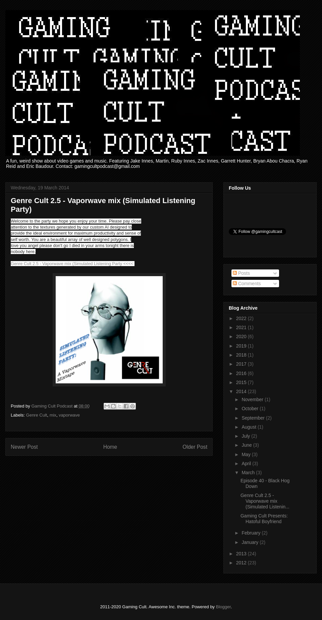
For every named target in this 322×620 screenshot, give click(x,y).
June (247, 445)
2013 (242, 553)
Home (110, 447)
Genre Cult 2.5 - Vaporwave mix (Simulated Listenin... (264, 501)
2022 (242, 318)
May (246, 454)
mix (53, 415)
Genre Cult (36, 415)
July (246, 436)
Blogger (223, 606)
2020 (242, 336)
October (250, 408)
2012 (242, 562)
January (250, 542)
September (253, 418)
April (246, 463)
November (252, 399)
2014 (242, 391)
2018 (242, 355)
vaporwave (69, 415)
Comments (247, 283)
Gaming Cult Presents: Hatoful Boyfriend (264, 518)
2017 (242, 364)
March (248, 472)
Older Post (194, 447)
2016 (242, 373)
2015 (242, 382)
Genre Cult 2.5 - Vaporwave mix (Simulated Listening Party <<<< (72, 263)
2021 (242, 327)
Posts (241, 273)
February (251, 533)
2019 (242, 346)
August (249, 427)
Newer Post (24, 447)
